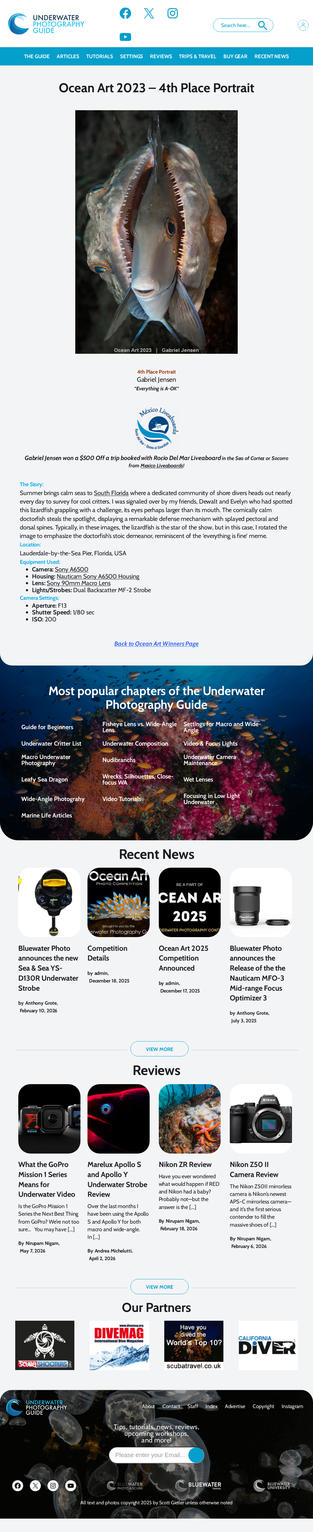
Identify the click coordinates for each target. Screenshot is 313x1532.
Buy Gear (238, 56)
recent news (271, 56)
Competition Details (107, 959)
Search (263, 25)
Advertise (235, 1420)
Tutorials (103, 56)
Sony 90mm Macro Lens (78, 583)
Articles (71, 56)
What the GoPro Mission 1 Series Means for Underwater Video (46, 1192)
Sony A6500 (71, 569)
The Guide (40, 56)
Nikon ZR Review (185, 1177)
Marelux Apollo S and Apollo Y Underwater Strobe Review (117, 1192)
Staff (192, 1420)
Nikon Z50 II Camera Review (254, 1182)
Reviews (164, 56)
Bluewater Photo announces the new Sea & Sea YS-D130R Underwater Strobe (48, 974)
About (148, 1420)
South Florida (111, 493)
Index (211, 1420)
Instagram (292, 1420)
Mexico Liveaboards (161, 465)
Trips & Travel (201, 56)
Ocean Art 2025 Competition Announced (183, 964)
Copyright (263, 1420)
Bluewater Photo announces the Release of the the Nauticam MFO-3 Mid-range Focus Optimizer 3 (257, 979)
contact (171, 1420)
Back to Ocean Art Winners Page (156, 643)
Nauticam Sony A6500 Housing (98, 576)
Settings (135, 56)
